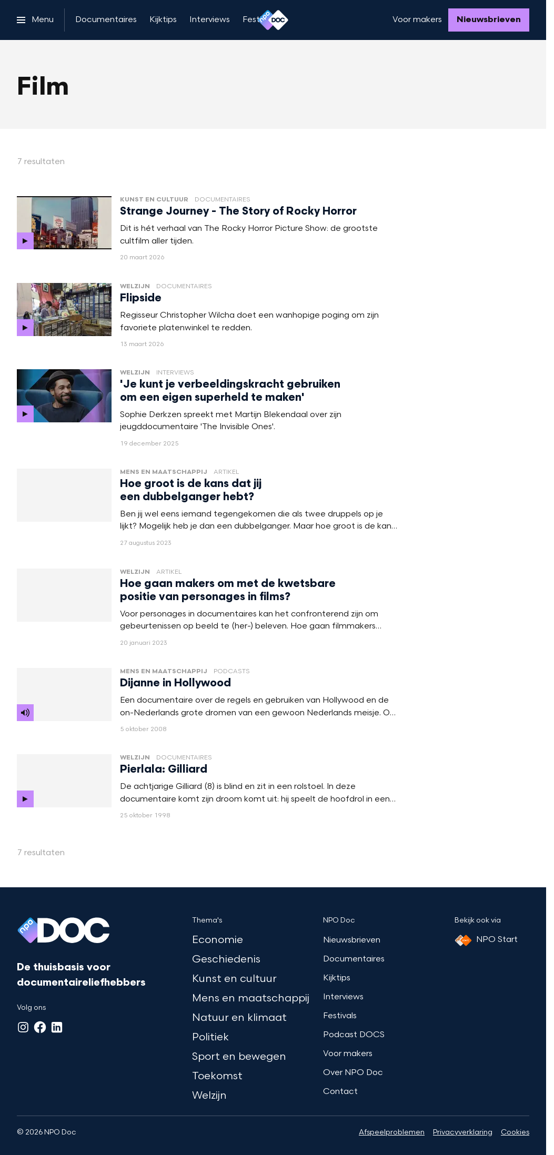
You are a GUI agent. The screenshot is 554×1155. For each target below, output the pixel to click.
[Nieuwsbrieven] (488, 20)
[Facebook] (40, 1027)
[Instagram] (23, 1027)
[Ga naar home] (273, 20)
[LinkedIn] (57, 1027)
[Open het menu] (35, 20)
